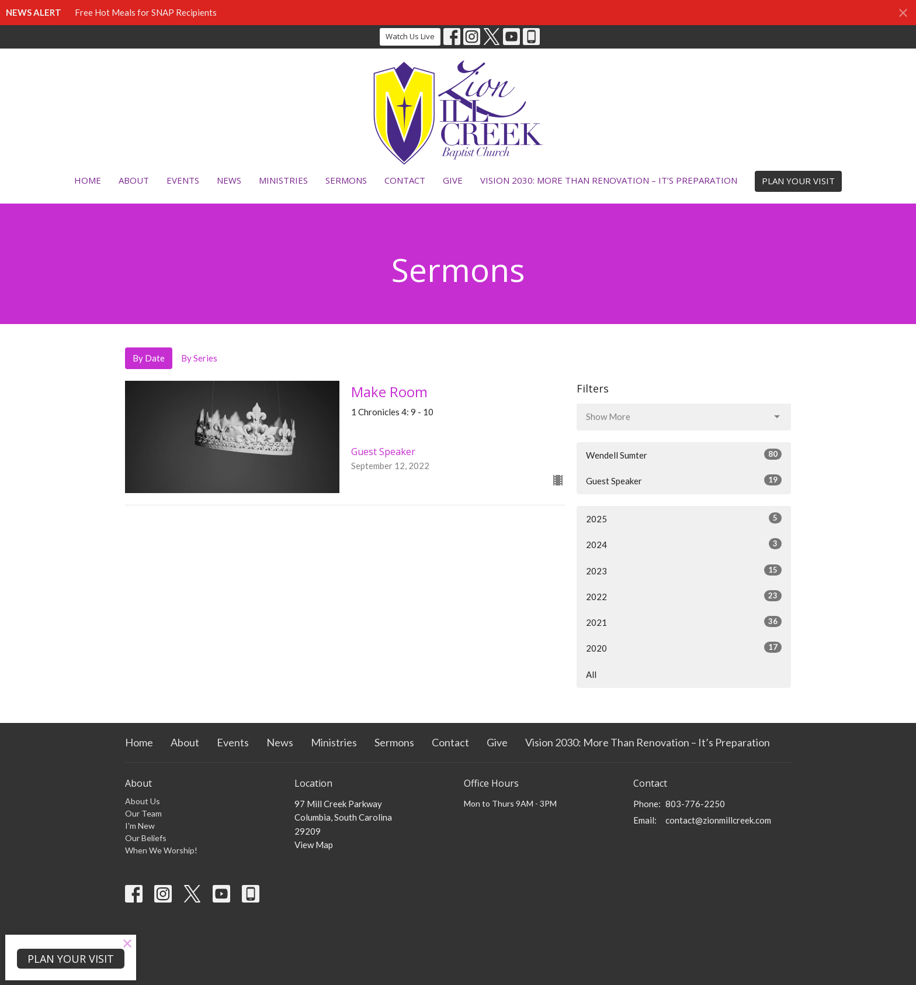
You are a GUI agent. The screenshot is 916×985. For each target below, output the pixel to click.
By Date (149, 358)
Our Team (143, 813)
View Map (313, 844)
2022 (684, 596)
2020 (684, 647)
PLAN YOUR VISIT (798, 181)
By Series (199, 358)
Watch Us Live (410, 36)
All (591, 674)
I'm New (140, 826)
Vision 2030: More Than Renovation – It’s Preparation (608, 180)
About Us (142, 801)
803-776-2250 (695, 803)
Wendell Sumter (684, 454)
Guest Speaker (684, 480)
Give (453, 180)
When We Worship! (161, 850)
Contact (404, 180)
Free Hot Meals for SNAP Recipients (146, 12)
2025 (684, 518)
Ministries (283, 180)
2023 (684, 570)
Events (182, 180)
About (134, 180)
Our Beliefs (145, 838)
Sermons (346, 180)
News (229, 180)
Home (87, 180)
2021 (684, 622)
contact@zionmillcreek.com (718, 820)
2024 (684, 544)
